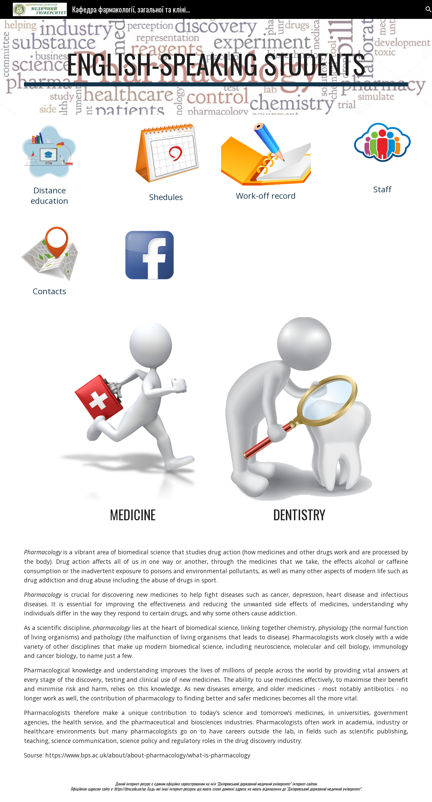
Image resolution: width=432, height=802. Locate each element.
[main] (216, 67)
